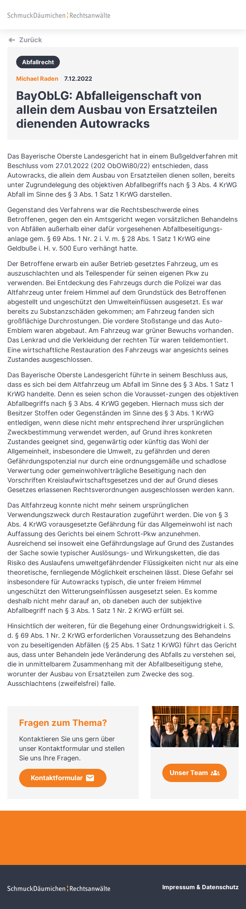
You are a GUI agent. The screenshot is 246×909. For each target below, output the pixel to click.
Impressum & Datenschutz (200, 887)
